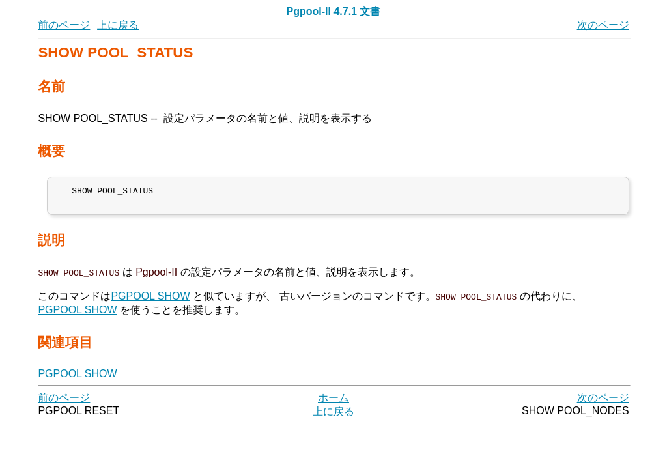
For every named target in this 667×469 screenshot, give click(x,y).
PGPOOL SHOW (150, 300)
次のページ (603, 25)
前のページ (64, 25)
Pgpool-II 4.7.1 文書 (334, 11)
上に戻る (118, 25)
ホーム (333, 401)
